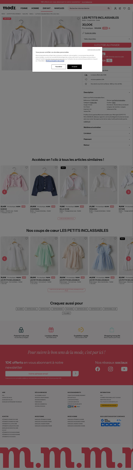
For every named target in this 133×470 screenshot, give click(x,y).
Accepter (74, 66)
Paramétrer (58, 66)
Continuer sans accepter (93, 49)
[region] (67, 59)
